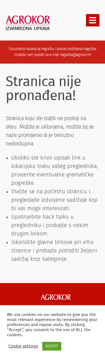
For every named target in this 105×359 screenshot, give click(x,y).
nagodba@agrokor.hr (75, 55)
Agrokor (56, 297)
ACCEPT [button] (52, 346)
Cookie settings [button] (23, 346)
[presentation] (92, 20)
